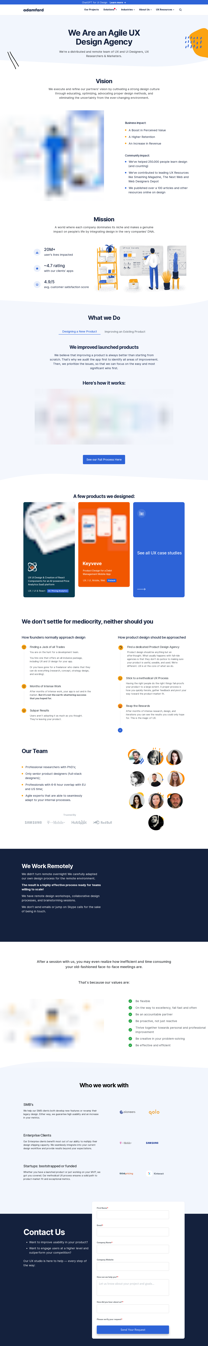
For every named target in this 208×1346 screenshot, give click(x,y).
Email (100, 1225)
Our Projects (91, 9)
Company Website (105, 1260)
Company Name (105, 1242)
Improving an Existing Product (125, 331)
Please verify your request (110, 1319)
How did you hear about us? (111, 1302)
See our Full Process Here (104, 459)
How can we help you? (108, 1277)
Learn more (116, 2)
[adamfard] (33, 9)
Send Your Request (132, 1329)
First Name (102, 1208)
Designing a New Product (79, 331)
